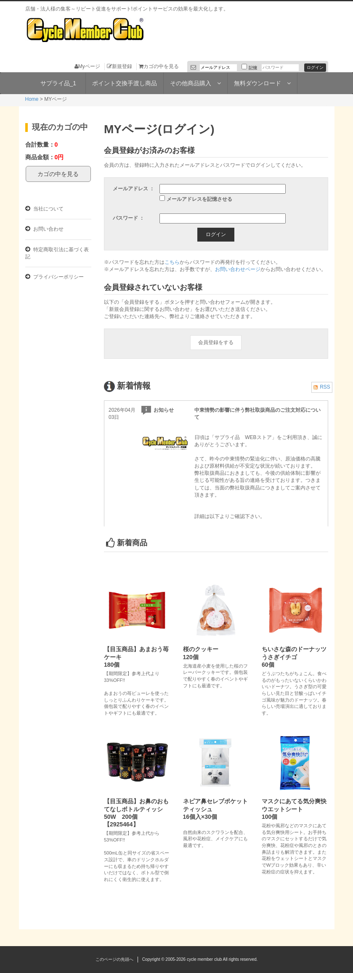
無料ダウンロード (262, 83)
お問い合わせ (44, 229)
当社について (44, 208)
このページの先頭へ (114, 959)
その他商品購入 (195, 83)
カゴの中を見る (159, 66)
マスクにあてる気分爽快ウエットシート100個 (294, 809)
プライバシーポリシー (54, 276)
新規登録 (119, 66)
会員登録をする (216, 342)
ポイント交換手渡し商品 (124, 83)
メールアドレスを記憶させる (199, 199)
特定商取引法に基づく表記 (57, 253)
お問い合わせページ (237, 269)
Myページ (87, 66)
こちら (172, 262)
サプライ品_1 (58, 83)
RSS (321, 387)
